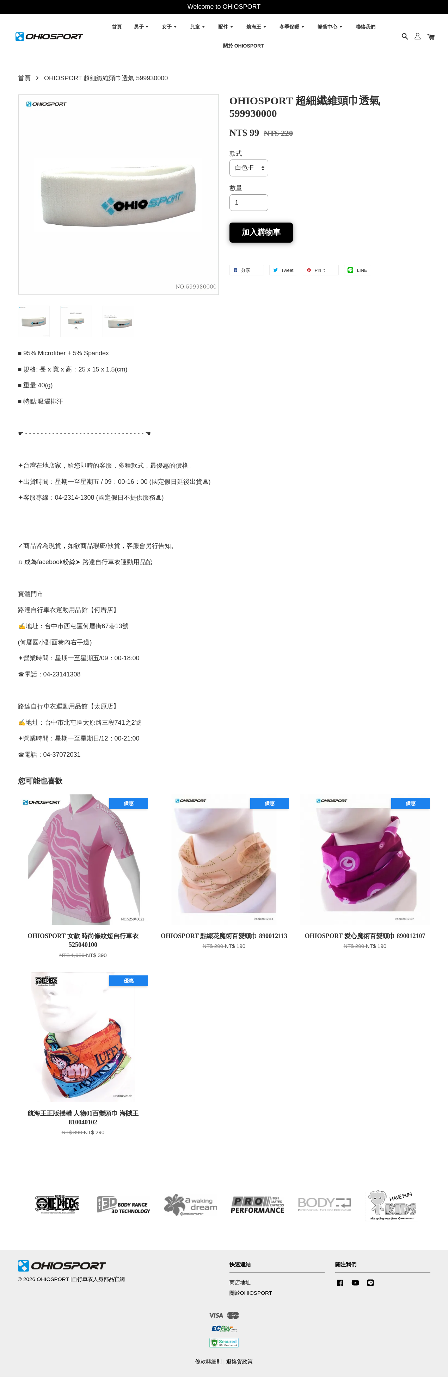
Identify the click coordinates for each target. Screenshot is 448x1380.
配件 (226, 28)
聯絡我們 (365, 28)
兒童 (198, 28)
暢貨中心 (330, 28)
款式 (235, 156)
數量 (235, 191)
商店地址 (240, 1285)
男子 (142, 28)
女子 (170, 28)
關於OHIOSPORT (250, 1296)
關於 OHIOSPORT (243, 47)
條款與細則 (208, 1365)
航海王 (256, 28)
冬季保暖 (292, 28)
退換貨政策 (239, 1365)
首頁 (117, 28)
